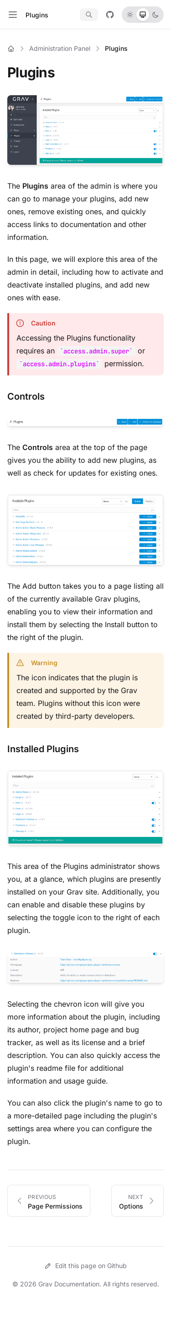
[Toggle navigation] (13, 14)
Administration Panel (59, 48)
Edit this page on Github (85, 1265)
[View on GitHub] (110, 14)
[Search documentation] (89, 14)
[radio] (130, 14)
